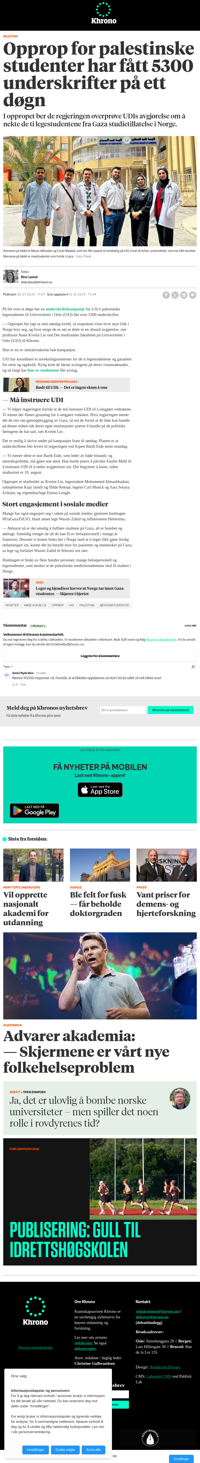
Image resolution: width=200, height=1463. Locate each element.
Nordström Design (164, 1367)
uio (71, 605)
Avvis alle (93, 1450)
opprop (58, 605)
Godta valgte (65, 1450)
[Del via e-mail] (192, 295)
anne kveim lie (35, 605)
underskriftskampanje (65, 309)
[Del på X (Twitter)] (175, 295)
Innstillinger (181, 1459)
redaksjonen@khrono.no (157, 1311)
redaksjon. (83, 1343)
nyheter (12, 605)
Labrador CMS (158, 1376)
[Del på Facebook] (166, 295)
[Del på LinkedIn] (184, 295)
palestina (87, 605)
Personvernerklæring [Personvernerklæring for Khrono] (36, 1347)
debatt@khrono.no (152, 1317)
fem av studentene (43, 370)
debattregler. (85, 1348)
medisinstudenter (114, 605)
